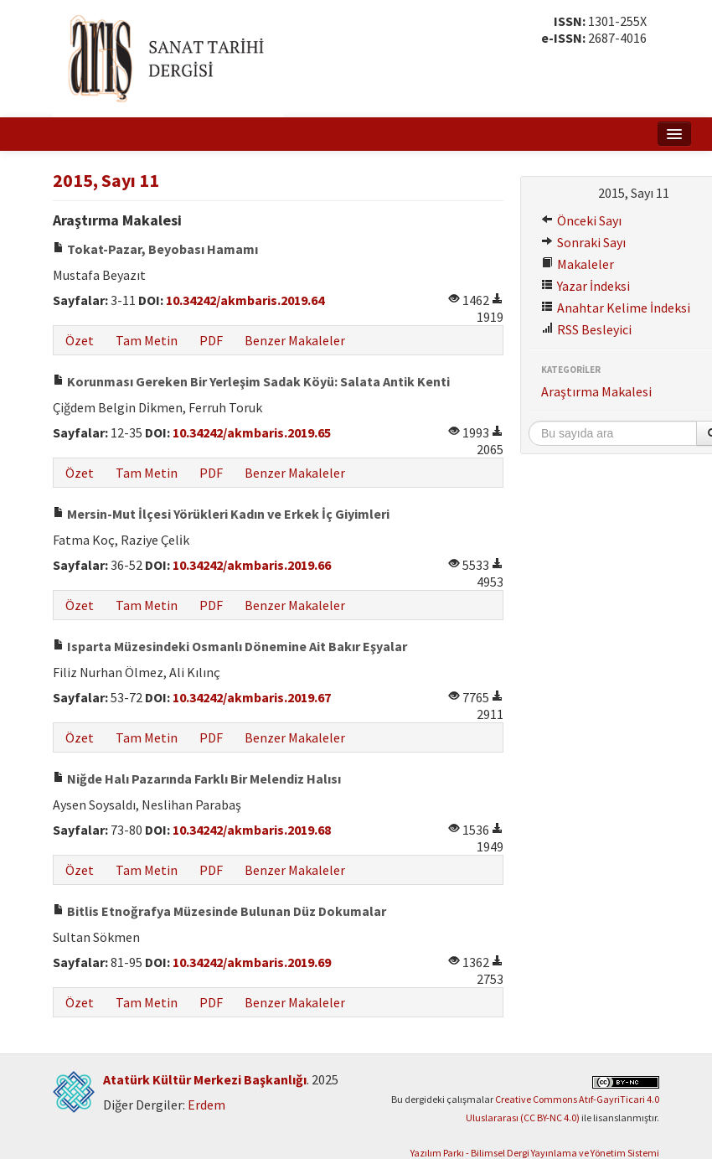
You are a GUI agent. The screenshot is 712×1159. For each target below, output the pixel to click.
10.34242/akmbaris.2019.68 (252, 829)
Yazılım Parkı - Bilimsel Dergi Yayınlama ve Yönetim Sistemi (534, 1152)
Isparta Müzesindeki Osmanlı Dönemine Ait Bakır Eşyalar (230, 646)
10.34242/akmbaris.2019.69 (252, 962)
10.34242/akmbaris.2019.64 (245, 300)
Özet (79, 340)
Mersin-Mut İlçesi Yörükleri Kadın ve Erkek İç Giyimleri (221, 513)
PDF (211, 340)
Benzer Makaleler (295, 340)
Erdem (206, 1104)
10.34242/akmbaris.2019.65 (252, 432)
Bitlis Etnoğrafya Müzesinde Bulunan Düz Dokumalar (219, 911)
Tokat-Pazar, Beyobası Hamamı (155, 249)
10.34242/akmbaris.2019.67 (252, 697)
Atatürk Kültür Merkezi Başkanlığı (205, 1079)
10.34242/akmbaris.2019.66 (252, 564)
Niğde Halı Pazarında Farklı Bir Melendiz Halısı (197, 778)
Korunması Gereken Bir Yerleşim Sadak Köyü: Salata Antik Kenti (251, 381)
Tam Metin (147, 340)
